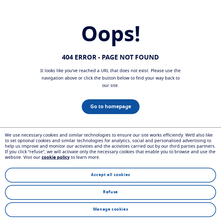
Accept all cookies (110, 175)
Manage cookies (110, 210)
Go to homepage (110, 106)
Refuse (110, 192)
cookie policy (56, 157)
